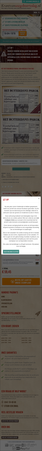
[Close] (39, 198)
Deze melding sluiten (11, 251)
